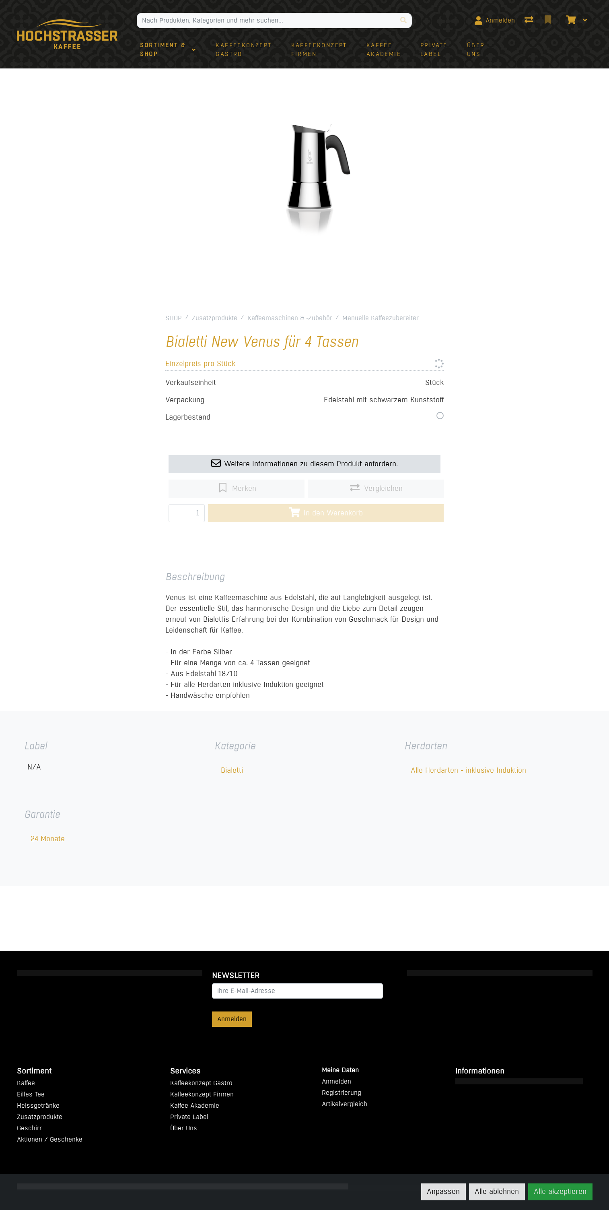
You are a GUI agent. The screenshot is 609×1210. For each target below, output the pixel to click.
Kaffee (26, 1083)
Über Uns (183, 1128)
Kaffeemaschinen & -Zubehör (289, 318)
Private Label (189, 1117)
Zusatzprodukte (214, 318)
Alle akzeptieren (560, 1191)
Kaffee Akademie (194, 1105)
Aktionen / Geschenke (49, 1139)
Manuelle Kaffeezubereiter (380, 318)
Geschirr (29, 1128)
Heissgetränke (38, 1105)
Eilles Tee (31, 1094)
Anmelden (232, 1019)
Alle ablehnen (497, 1191)
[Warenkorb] (570, 20)
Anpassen (443, 1191)
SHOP (173, 318)
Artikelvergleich (344, 1104)
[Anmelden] (495, 20)
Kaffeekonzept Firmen (202, 1094)
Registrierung (341, 1092)
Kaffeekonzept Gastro (201, 1083)
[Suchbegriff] (266, 20)
